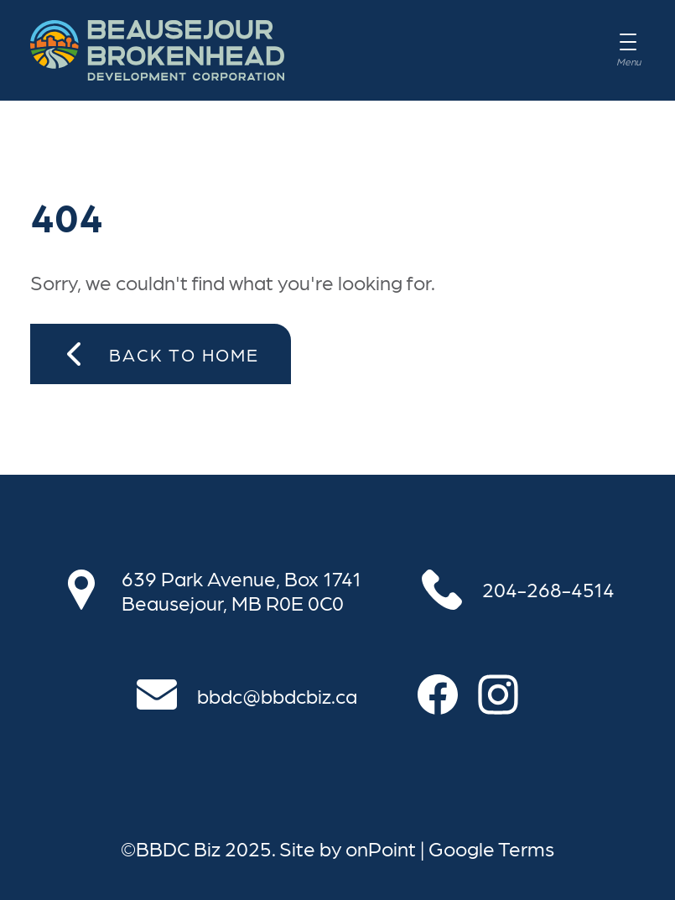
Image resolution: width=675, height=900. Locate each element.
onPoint (380, 847)
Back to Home (160, 354)
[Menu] (628, 50)
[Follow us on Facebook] (448, 694)
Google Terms (491, 847)
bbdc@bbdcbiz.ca (277, 695)
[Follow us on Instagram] (508, 694)
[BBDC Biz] (157, 50)
